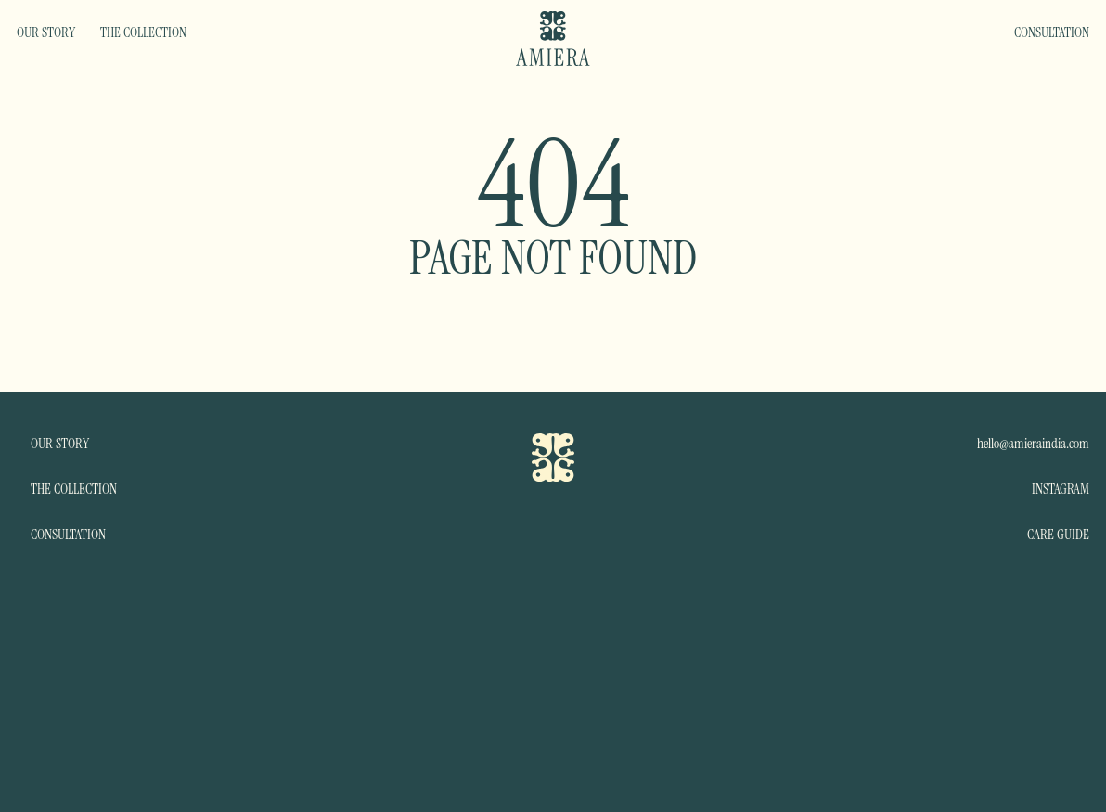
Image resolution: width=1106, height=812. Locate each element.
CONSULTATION (1051, 32)
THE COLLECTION (143, 32)
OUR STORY (46, 32)
